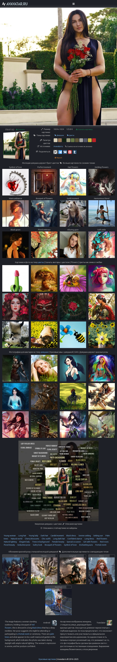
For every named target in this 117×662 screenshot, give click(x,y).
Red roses (104, 542)
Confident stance (74, 539)
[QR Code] (55, 152)
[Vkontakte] (65, 152)
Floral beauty (9, 545)
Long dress (89, 539)
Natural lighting (10, 542)
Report (58, 158)
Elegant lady (24, 542)
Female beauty (58, 542)
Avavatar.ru (58, 146)
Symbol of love (70, 545)
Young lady (33, 536)
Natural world (16, 539)
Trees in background (40, 542)
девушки (44, 352)
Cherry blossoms (31, 539)
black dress (37, 628)
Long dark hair (59, 539)
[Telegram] (60, 152)
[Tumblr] (75, 152)
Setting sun (98, 536)
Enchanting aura (86, 545)
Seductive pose (23, 545)
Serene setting (84, 536)
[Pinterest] (70, 152)
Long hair (22, 536)
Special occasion (73, 542)
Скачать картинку (84, 129)
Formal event (100, 545)
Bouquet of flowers (52, 545)
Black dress (71, 536)
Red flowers (101, 539)
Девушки (59, 135)
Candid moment (57, 536)
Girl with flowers (90, 542)
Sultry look (37, 545)
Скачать (20, 130)
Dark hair (44, 536)
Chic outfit (45, 539)
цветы (41, 262)
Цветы (70, 135)
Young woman (10, 536)
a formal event (23, 634)
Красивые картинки (47, 659)
